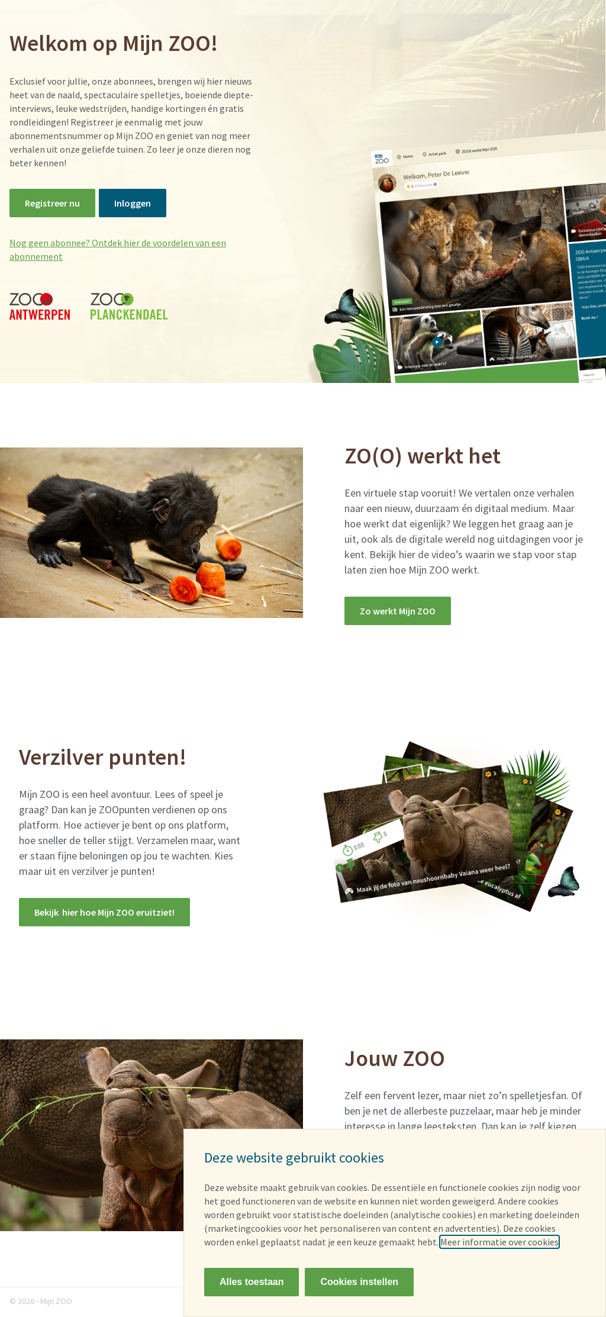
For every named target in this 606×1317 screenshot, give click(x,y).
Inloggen (132, 203)
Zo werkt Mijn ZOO (398, 611)
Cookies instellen (359, 1282)
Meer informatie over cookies (499, 1242)
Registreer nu (52, 203)
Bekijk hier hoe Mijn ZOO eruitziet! (104, 912)
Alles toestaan (251, 1282)
